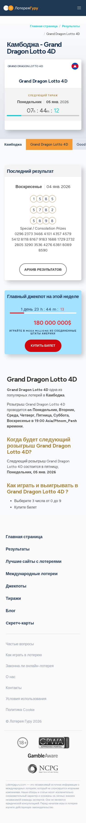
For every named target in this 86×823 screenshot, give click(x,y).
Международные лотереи (32, 573)
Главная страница (44, 26)
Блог (11, 610)
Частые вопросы (20, 644)
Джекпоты (16, 585)
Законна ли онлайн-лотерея (30, 666)
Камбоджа (13, 144)
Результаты (71, 26)
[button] (79, 8)
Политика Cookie (20, 710)
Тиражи (13, 598)
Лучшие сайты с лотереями (33, 561)
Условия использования (26, 699)
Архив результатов (43, 269)
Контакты (14, 688)
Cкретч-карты (20, 622)
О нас (10, 677)
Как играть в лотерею (24, 655)
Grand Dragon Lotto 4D (49, 144)
